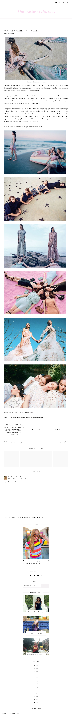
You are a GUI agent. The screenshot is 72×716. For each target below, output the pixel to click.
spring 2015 (20, 431)
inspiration (9, 426)
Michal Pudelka (15, 427)
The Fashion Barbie (13, 713)
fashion (19, 424)
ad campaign (10, 424)
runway (20, 429)
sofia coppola (10, 431)
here (31, 412)
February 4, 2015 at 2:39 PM (17, 479)
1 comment (57, 429)
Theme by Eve (65, 713)
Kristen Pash (14, 477)
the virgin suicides (14, 432)
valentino (14, 434)
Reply (6, 485)
